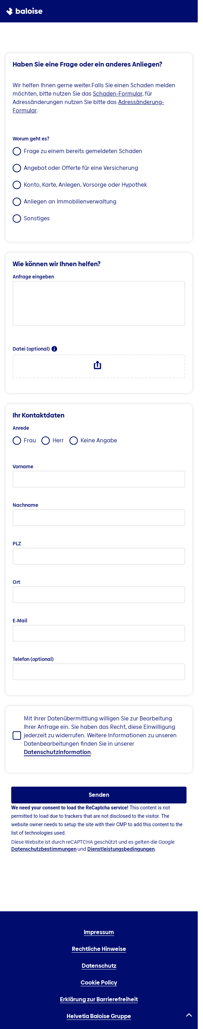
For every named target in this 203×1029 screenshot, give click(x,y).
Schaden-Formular (117, 94)
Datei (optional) (31, 348)
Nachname (25, 505)
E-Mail (20, 620)
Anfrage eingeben (33, 276)
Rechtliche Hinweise (99, 949)
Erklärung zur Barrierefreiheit (99, 999)
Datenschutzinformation (57, 752)
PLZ (17, 543)
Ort (16, 582)
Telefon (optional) (33, 659)
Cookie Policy (99, 983)
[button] (54, 349)
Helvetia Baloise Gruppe (99, 1016)
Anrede (21, 427)
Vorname (23, 466)
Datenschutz (99, 966)
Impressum (99, 932)
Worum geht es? (31, 138)
